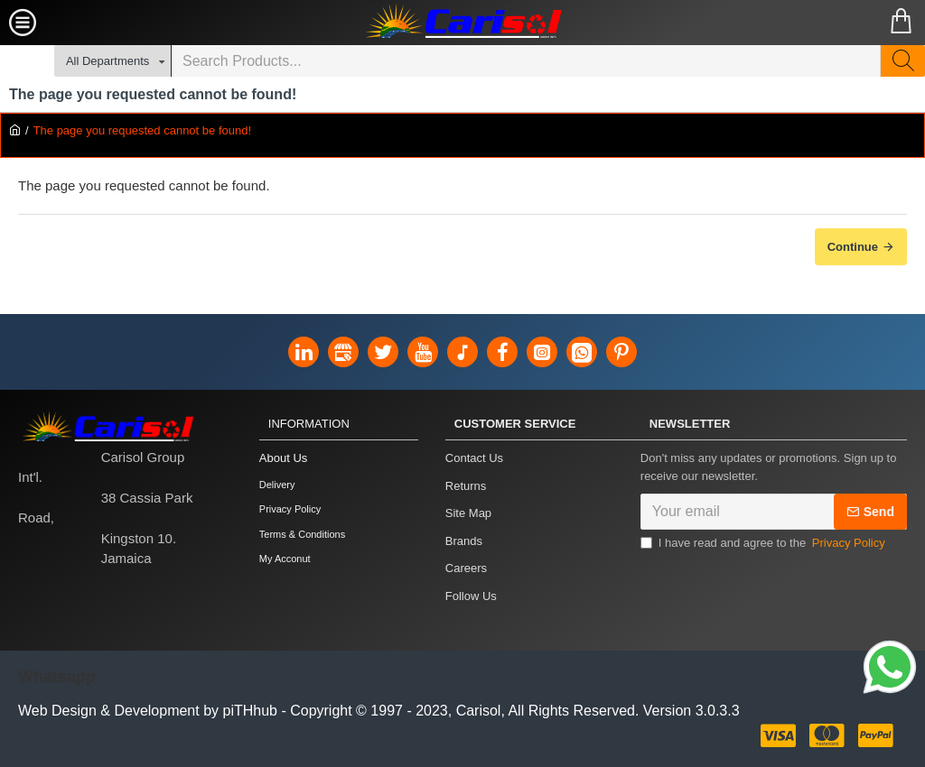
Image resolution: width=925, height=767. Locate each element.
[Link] (889, 669)
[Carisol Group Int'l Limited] (462, 22)
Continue (852, 247)
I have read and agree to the (764, 549)
